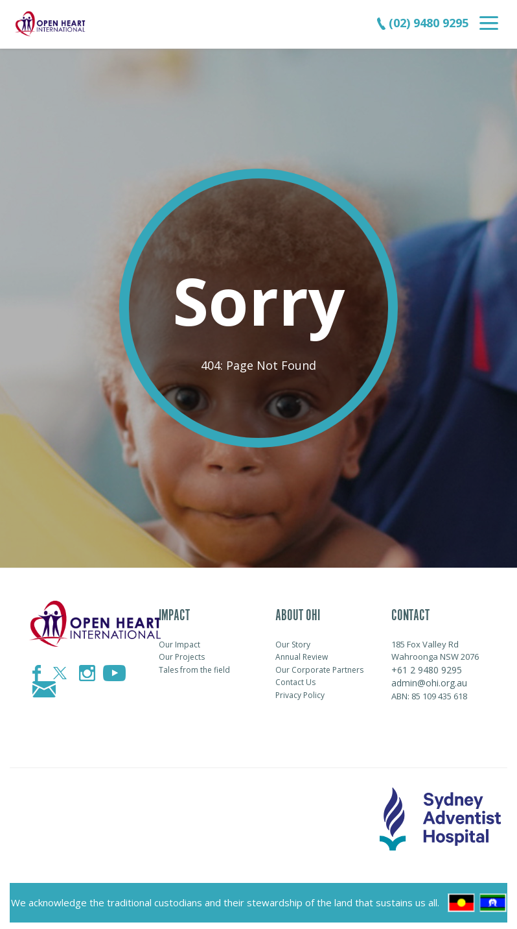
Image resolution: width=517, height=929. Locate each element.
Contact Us (295, 682)
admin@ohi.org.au (429, 683)
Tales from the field (194, 669)
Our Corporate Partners (319, 669)
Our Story (292, 644)
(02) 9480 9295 (422, 22)
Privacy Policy (300, 695)
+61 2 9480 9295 (426, 670)
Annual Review (301, 656)
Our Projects (182, 656)
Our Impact (179, 644)
